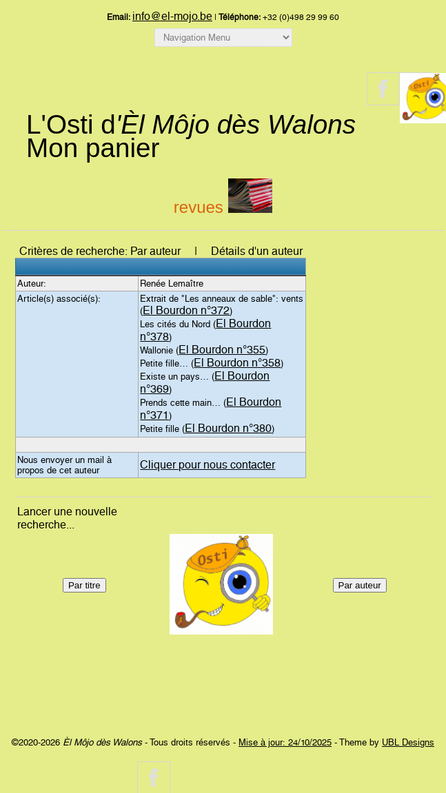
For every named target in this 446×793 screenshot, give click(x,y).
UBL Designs (408, 742)
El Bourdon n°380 (228, 428)
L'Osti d (191, 124)
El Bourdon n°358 (237, 362)
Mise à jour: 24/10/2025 (285, 742)
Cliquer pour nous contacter (207, 464)
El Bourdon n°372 (186, 310)
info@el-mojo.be (172, 16)
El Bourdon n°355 (222, 349)
